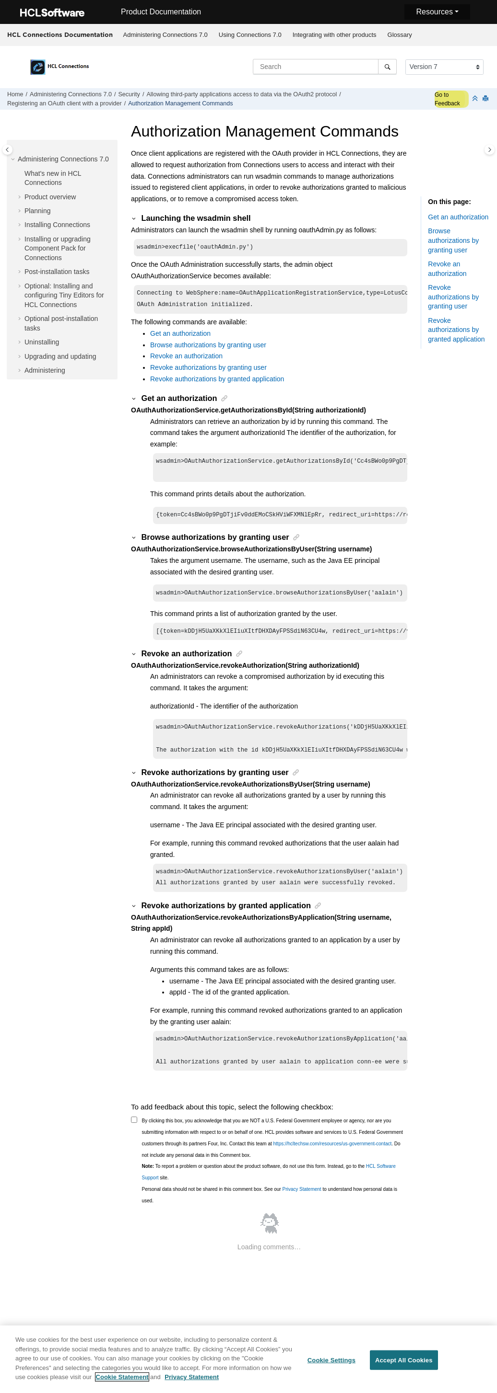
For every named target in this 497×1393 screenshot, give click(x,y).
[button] (14, 159)
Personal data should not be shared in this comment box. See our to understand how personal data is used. (270, 1210)
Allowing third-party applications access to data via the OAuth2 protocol (241, 94)
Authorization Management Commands (180, 103)
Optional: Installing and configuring (64, 295)
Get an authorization (180, 336)
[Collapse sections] (476, 98)
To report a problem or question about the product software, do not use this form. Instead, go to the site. (269, 1187)
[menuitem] (165, 35)
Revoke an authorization (186, 359)
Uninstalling (41, 342)
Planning (37, 211)
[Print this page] (486, 98)
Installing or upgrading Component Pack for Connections (57, 248)
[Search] (387, 66)
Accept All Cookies (404, 1362)
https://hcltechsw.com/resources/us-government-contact (332, 1159)
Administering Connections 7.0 (165, 34)
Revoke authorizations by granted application (217, 382)
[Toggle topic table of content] (490, 150)
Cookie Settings (331, 1362)
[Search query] (325, 66)
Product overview (50, 197)
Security (129, 94)
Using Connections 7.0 (250, 34)
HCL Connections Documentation (60, 34)
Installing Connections (57, 224)
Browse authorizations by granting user (208, 348)
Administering (44, 370)
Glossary (400, 34)
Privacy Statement (301, 1204)
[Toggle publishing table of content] (7, 150)
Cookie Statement (122, 1379)
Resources (434, 12)
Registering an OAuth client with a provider (64, 103)
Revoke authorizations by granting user (208, 370)
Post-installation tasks (56, 271)
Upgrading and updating (60, 356)
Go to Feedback (447, 99)
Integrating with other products (335, 34)
